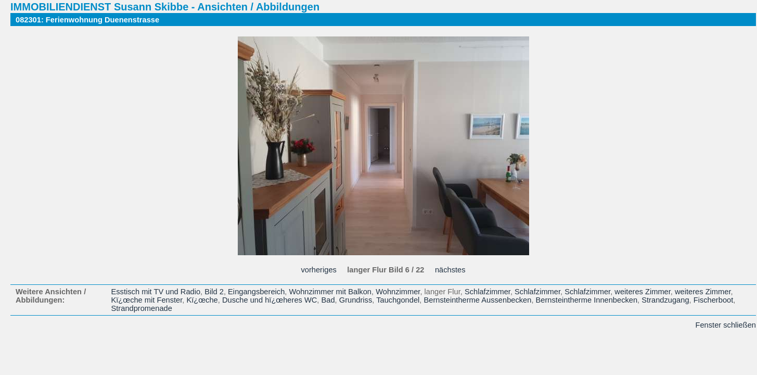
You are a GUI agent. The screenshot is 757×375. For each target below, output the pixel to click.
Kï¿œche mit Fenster (147, 300)
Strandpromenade (141, 308)
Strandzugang (665, 300)
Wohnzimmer (398, 292)
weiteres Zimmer (642, 292)
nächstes (450, 270)
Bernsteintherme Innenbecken (587, 300)
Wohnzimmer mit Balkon (330, 292)
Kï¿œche (201, 300)
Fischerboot (714, 300)
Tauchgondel (397, 300)
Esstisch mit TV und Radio (156, 292)
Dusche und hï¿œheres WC (269, 300)
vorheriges (318, 270)
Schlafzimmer (487, 292)
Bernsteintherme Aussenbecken (477, 300)
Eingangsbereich (256, 292)
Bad (328, 300)
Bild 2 (214, 292)
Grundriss (356, 300)
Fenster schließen (726, 325)
